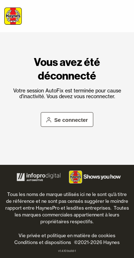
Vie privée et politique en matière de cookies (67, 235)
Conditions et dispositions (42, 242)
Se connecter (67, 120)
